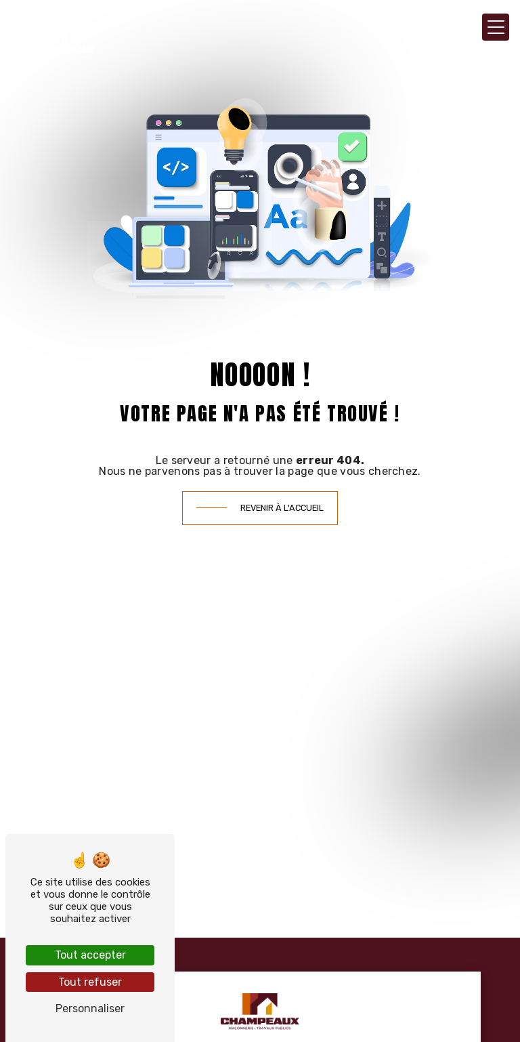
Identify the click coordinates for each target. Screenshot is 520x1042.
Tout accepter (90, 955)
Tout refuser (90, 982)
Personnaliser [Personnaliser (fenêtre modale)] (90, 1008)
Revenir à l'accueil (282, 508)
